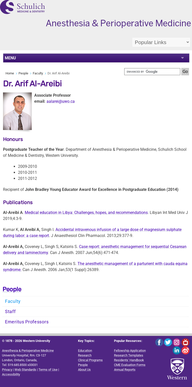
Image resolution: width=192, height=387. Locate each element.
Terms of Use (48, 369)
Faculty (38, 73)
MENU (10, 58)
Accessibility (11, 374)
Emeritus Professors (26, 321)
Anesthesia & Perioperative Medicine (28, 350)
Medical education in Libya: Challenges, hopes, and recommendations (86, 212)
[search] (152, 71)
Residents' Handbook (129, 360)
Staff (10, 311)
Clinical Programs (90, 360)
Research (85, 355)
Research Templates (128, 355)
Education (85, 350)
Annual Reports (125, 369)
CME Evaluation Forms (130, 365)
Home (10, 73)
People (23, 73)
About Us (84, 369)
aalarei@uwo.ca (60, 101)
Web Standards (25, 369)
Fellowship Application (130, 350)
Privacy (7, 369)
